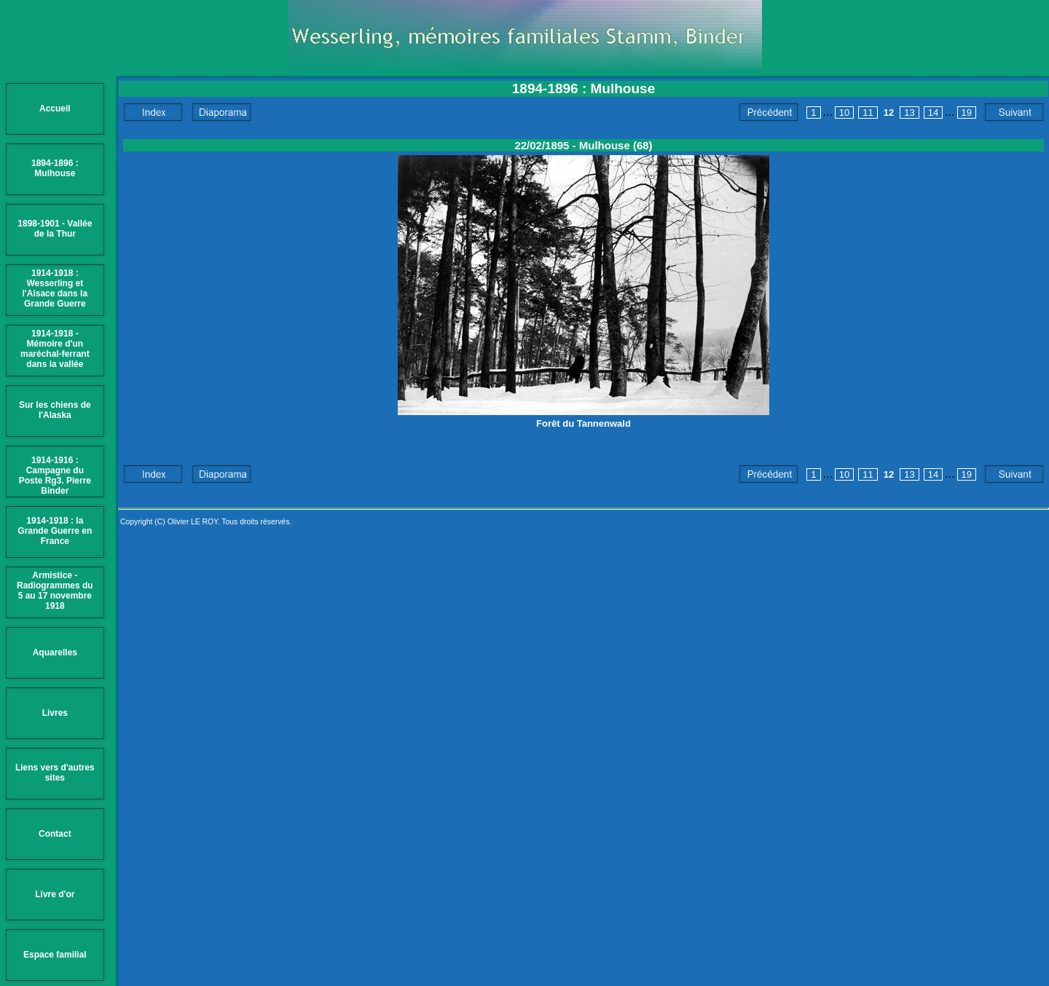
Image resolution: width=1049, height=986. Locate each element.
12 (889, 112)
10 (844, 112)
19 (967, 112)
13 (909, 112)
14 (933, 112)
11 (868, 112)
